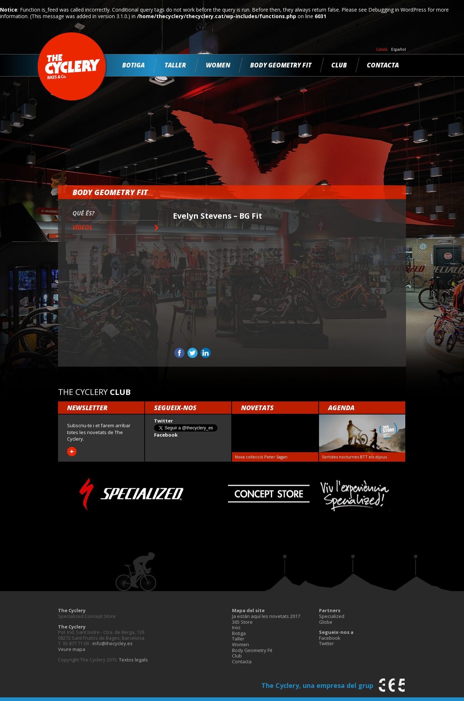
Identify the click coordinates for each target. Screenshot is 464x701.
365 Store (242, 622)
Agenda (341, 407)
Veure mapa (71, 649)
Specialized (331, 616)
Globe (325, 622)
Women (218, 65)
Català (382, 49)
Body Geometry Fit (280, 65)
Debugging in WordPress (397, 9)
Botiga (133, 65)
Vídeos (82, 227)
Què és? (83, 213)
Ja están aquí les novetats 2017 (266, 616)
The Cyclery (72, 66)
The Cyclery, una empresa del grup (317, 685)
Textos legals (133, 659)
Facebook (329, 638)
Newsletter (87, 407)
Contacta (383, 65)
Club (339, 65)
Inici (236, 627)
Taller (175, 65)
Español (398, 49)
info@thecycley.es (112, 643)
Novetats (257, 407)
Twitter (326, 643)
